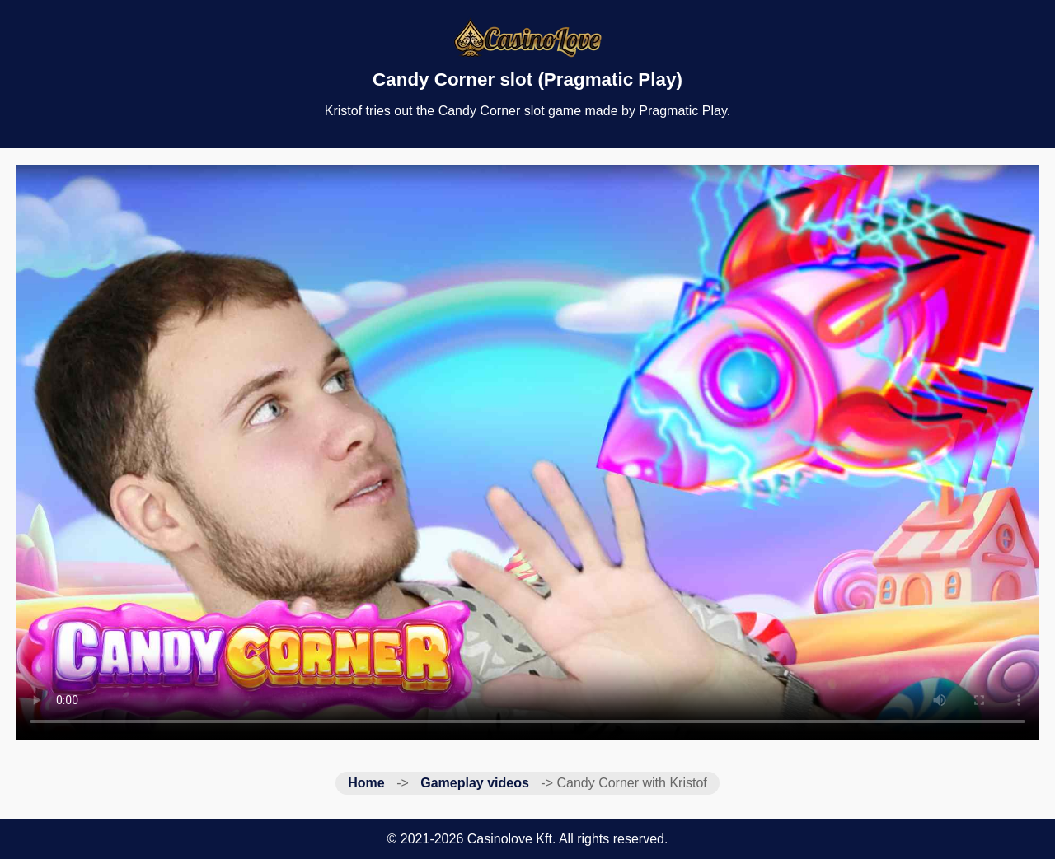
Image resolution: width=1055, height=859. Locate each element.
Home (366, 783)
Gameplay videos (474, 783)
